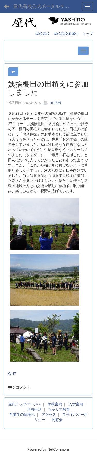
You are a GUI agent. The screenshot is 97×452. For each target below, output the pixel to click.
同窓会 (57, 420)
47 (12, 374)
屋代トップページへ (24, 404)
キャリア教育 (59, 409)
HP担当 (52, 103)
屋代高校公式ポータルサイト (43, 6)
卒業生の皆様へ (22, 414)
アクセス (48, 414)
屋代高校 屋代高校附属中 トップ (64, 34)
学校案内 (55, 404)
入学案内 (76, 404)
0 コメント (19, 387)
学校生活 (34, 409)
